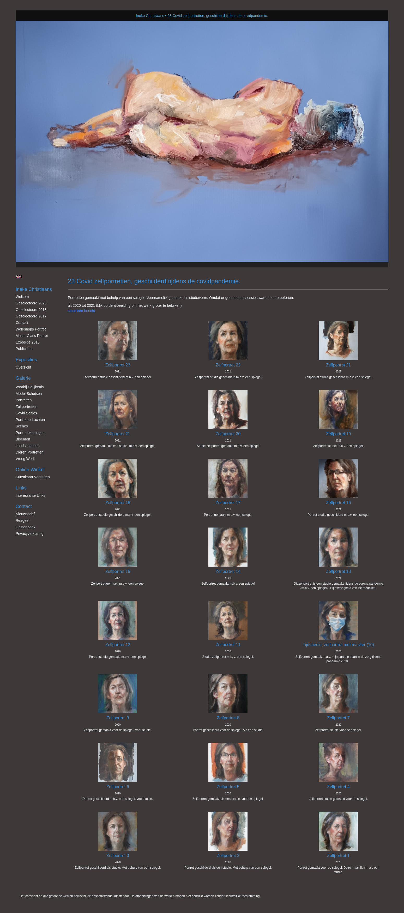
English (19, 276)
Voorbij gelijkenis (30, 387)
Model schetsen (29, 393)
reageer (23, 520)
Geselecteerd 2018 (31, 310)
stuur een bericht (81, 311)
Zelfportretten (26, 407)
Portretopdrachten (30, 420)
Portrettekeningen (30, 433)
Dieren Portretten (30, 452)
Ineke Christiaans (150, 16)
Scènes (22, 426)
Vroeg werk (25, 459)
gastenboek (25, 527)
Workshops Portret (31, 329)
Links (21, 488)
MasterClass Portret (32, 336)
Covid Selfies (26, 413)
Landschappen (28, 446)
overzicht (23, 367)
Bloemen (23, 439)
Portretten (24, 400)
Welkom (22, 297)
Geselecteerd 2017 (31, 316)
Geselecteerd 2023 (31, 303)
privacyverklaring (30, 533)
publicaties (24, 349)
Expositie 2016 (28, 342)
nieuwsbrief (25, 514)
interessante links (30, 495)
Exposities (26, 359)
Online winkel (30, 469)
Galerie (23, 378)
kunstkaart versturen (33, 477)
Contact (22, 323)
